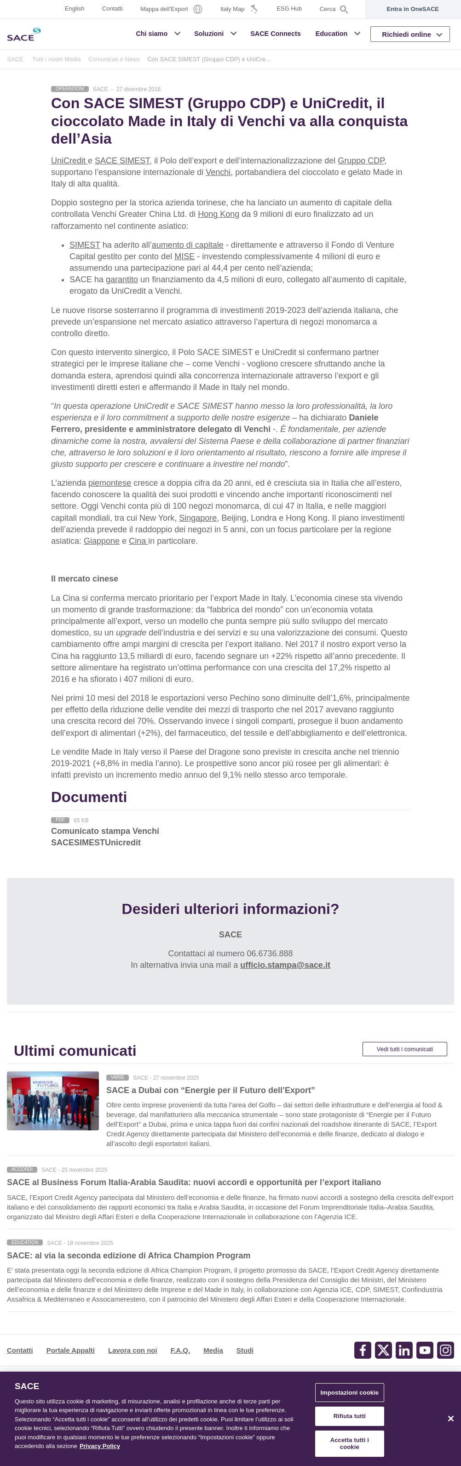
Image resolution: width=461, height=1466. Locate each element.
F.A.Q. (180, 1350)
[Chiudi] (451, 1418)
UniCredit (69, 160)
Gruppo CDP (361, 160)
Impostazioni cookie (349, 1392)
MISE (184, 256)
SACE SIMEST (122, 160)
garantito (122, 279)
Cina (138, 541)
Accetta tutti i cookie (349, 1444)
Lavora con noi (132, 1350)
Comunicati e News (114, 59)
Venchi (218, 172)
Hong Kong (218, 214)
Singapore (198, 518)
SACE (15, 59)
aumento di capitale (188, 245)
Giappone (102, 541)
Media (213, 1350)
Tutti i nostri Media (56, 59)
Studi (245, 1350)
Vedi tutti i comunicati (405, 1049)
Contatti (20, 1350)
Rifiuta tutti (350, 1416)
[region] (230, 1419)
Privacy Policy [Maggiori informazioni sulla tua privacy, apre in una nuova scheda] (100, 1446)
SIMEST (84, 245)
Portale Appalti (70, 1350)
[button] (178, 33)
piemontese (109, 483)
